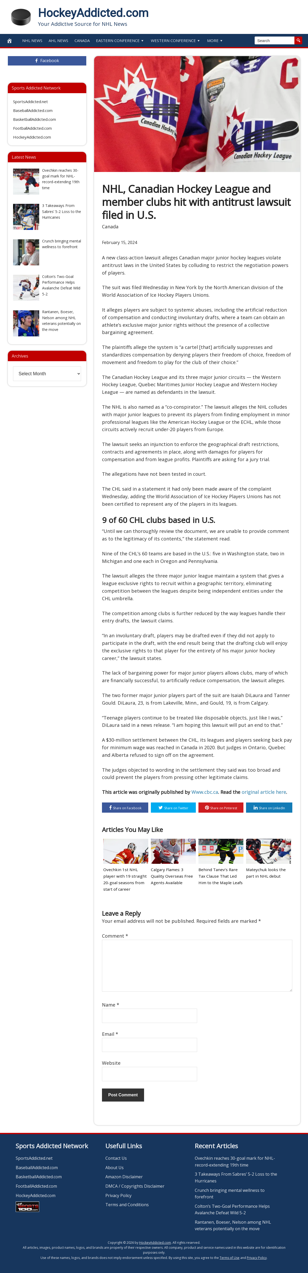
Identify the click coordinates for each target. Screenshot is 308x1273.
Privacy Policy (118, 1195)
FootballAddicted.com (32, 128)
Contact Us (116, 1158)
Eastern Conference (120, 40)
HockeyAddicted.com (93, 13)
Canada (82, 40)
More (215, 40)
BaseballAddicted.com (33, 110)
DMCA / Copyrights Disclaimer (134, 1186)
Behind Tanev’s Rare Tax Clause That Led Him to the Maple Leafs (220, 876)
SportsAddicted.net (30, 101)
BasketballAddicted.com (34, 119)
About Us (114, 1167)
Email (110, 1034)
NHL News (32, 40)
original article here (264, 792)
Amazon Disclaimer (124, 1176)
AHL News (58, 40)
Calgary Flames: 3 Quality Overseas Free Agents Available (173, 876)
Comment (115, 935)
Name (110, 1004)
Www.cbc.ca (204, 792)
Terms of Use (229, 1257)
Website (111, 1063)
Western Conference (176, 40)
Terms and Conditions (127, 1204)
